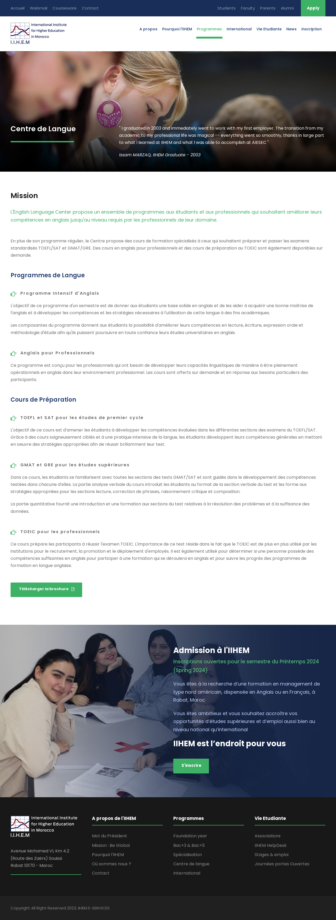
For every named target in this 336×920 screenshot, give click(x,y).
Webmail (38, 8)
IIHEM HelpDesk (271, 845)
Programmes (209, 29)
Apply (313, 8)
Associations (268, 836)
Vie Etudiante (269, 29)
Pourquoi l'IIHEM (177, 29)
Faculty (248, 8)
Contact (90, 8)
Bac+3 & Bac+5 (189, 845)
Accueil (18, 8)
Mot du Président (109, 836)
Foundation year (190, 836)
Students (226, 8)
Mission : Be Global (111, 845)
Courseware (65, 8)
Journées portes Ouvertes (282, 864)
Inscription (311, 29)
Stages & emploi (271, 855)
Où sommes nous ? (111, 864)
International (239, 29)
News (291, 29)
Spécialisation (187, 855)
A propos (148, 29)
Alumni (287, 8)
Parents (268, 8)
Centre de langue (191, 864)
